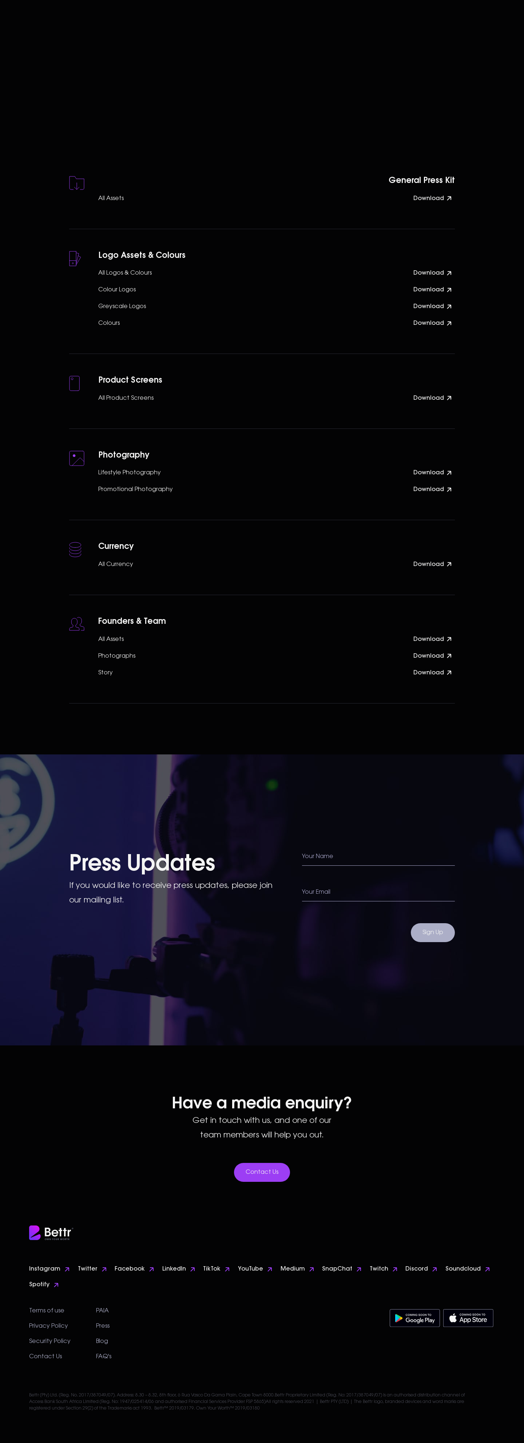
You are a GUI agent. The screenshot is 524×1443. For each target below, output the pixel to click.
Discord (416, 1269)
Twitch (379, 1269)
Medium (293, 1269)
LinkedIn (174, 1269)
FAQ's (103, 1357)
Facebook (130, 1269)
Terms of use (46, 1311)
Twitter (88, 1269)
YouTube (250, 1269)
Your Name (317, 857)
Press (103, 1326)
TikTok (212, 1269)
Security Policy (50, 1341)
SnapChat (337, 1269)
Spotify (39, 1285)
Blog (102, 1341)
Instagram (44, 1269)
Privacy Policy (48, 1326)
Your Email (316, 892)
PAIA (102, 1311)
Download (428, 199)
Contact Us (262, 1172)
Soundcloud (463, 1269)
